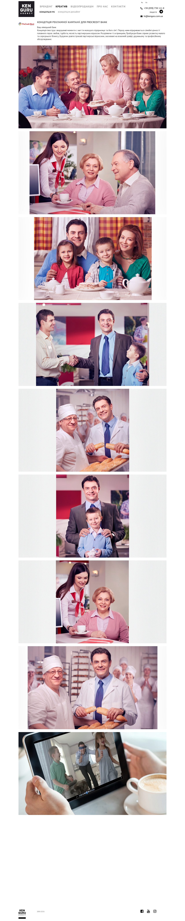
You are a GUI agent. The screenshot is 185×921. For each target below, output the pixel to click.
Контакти (118, 6)
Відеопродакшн (82, 6)
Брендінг (46, 6)
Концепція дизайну (69, 12)
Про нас (102, 6)
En (146, 2)
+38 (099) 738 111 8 (152, 8)
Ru (142, 2)
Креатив (61, 6)
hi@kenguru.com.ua (151, 16)
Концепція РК (47, 12)
